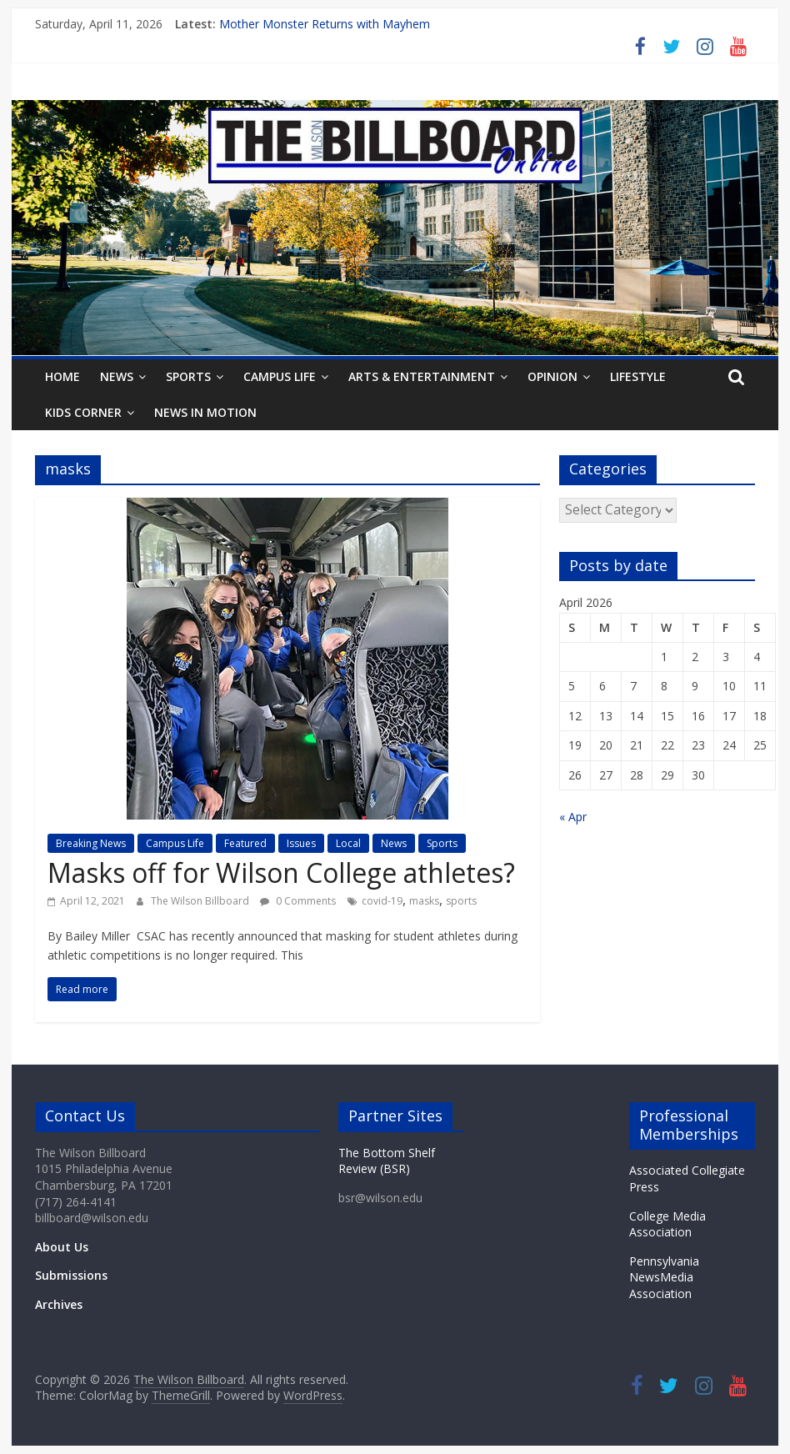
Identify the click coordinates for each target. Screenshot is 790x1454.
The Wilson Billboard (201, 901)
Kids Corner (83, 412)
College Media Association (667, 1224)
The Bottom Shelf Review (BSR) (386, 1161)
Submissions (71, 1275)
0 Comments (298, 901)
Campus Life (279, 376)
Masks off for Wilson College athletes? (283, 872)
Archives (58, 1304)
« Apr (573, 817)
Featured (245, 843)
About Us (61, 1247)
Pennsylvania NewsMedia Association (664, 1277)
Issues (301, 843)
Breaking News (91, 843)
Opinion (553, 376)
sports (461, 901)
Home (62, 376)
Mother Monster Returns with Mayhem (324, 24)
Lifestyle (638, 376)
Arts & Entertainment (421, 376)
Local (348, 843)
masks (424, 901)
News (116, 376)
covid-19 (382, 901)
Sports (188, 376)
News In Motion (205, 412)
